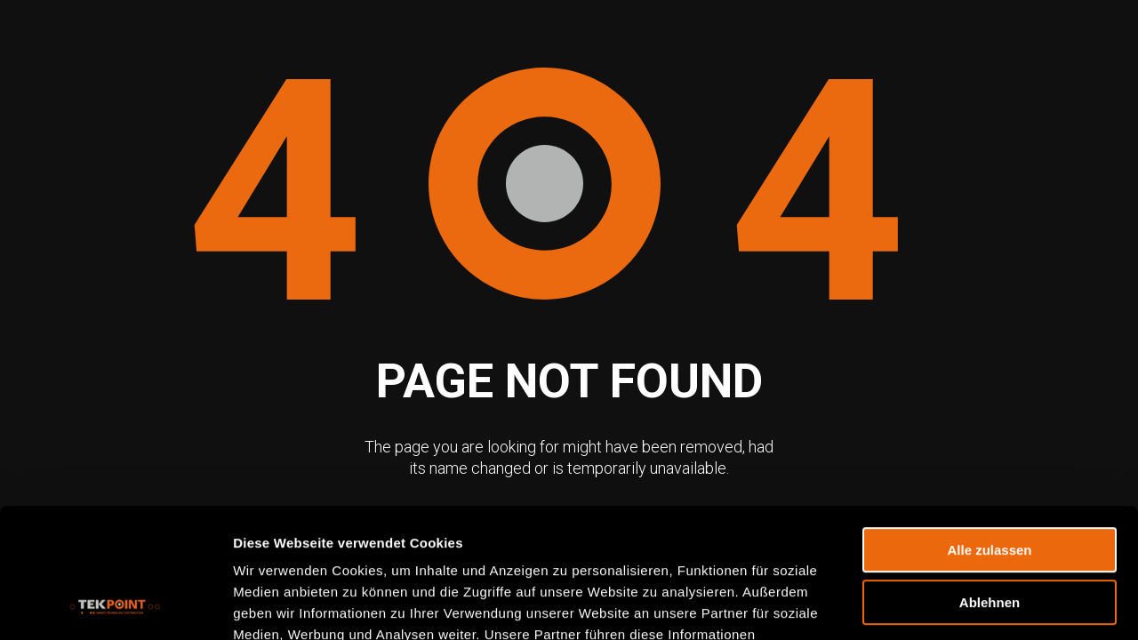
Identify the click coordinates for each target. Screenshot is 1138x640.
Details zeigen (278, 604)
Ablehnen (989, 481)
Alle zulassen (989, 428)
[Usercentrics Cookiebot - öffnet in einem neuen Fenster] (115, 605)
